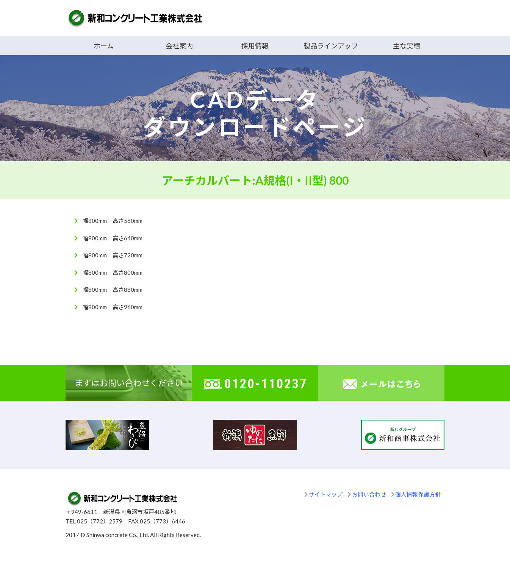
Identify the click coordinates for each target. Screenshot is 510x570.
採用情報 (255, 46)
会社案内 (179, 46)
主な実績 (406, 46)
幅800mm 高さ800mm (112, 272)
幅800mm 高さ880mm (112, 289)
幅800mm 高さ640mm (112, 238)
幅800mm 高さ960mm (112, 307)
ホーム (104, 46)
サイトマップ (325, 494)
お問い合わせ (369, 494)
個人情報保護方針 (418, 494)
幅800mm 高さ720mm (112, 255)
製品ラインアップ (330, 46)
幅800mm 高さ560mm (112, 220)
